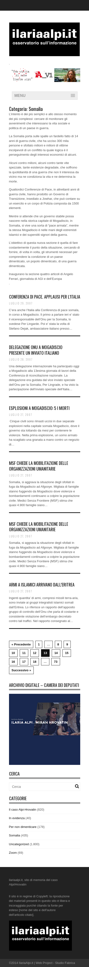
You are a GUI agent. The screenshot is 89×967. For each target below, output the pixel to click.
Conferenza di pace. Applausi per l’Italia (44, 297)
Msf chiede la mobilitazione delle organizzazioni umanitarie (38, 466)
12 (34, 653)
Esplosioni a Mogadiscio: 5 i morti (39, 408)
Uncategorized (19, 844)
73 (55, 661)
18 (34, 661)
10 (13, 653)
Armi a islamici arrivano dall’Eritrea (42, 584)
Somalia (14, 835)
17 (24, 661)
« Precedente (21, 644)
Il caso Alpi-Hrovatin (22, 809)
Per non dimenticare (23, 827)
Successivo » (21, 670)
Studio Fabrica (65, 963)
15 (66, 653)
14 (56, 653)
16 (13, 661)
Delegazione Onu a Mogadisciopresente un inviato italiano (35, 350)
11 (24, 653)
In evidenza (17, 818)
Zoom (13, 852)
